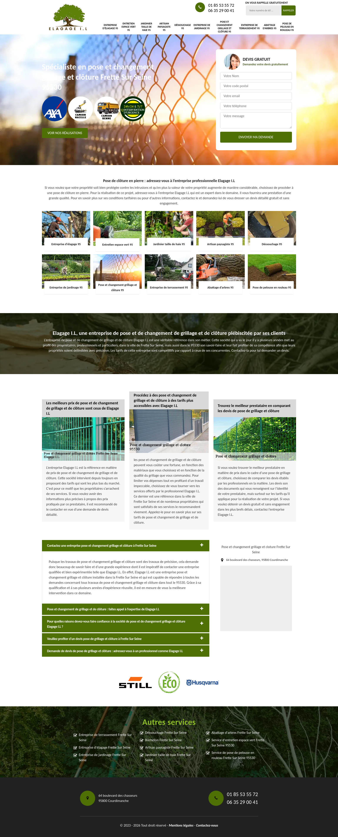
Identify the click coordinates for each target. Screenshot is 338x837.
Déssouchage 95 (183, 27)
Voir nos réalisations (65, 133)
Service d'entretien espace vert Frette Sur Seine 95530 (237, 742)
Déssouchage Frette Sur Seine (166, 733)
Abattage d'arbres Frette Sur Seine (235, 733)
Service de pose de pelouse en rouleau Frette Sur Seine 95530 (233, 755)
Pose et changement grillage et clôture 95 (225, 26)
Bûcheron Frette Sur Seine (163, 740)
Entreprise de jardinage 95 (202, 27)
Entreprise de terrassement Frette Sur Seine (105, 737)
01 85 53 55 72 (221, 5)
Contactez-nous (207, 825)
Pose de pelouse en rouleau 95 (287, 27)
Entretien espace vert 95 (129, 27)
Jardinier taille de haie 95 (146, 27)
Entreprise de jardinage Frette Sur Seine (102, 757)
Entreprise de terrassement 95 (249, 27)
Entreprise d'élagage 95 (110, 27)
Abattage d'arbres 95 (269, 27)
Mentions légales (181, 825)
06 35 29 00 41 (221, 10)
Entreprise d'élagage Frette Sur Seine (105, 747)
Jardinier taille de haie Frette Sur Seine (168, 757)
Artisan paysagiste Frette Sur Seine (169, 747)
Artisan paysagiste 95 (164, 27)
